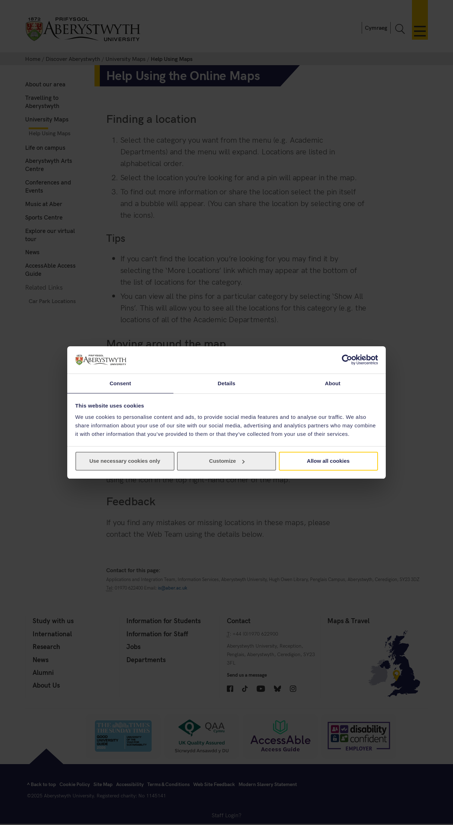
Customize (227, 461)
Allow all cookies (328, 461)
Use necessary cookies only (124, 461)
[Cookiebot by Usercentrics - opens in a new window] (347, 359)
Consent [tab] (120, 383)
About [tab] (332, 383)
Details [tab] (226, 383)
